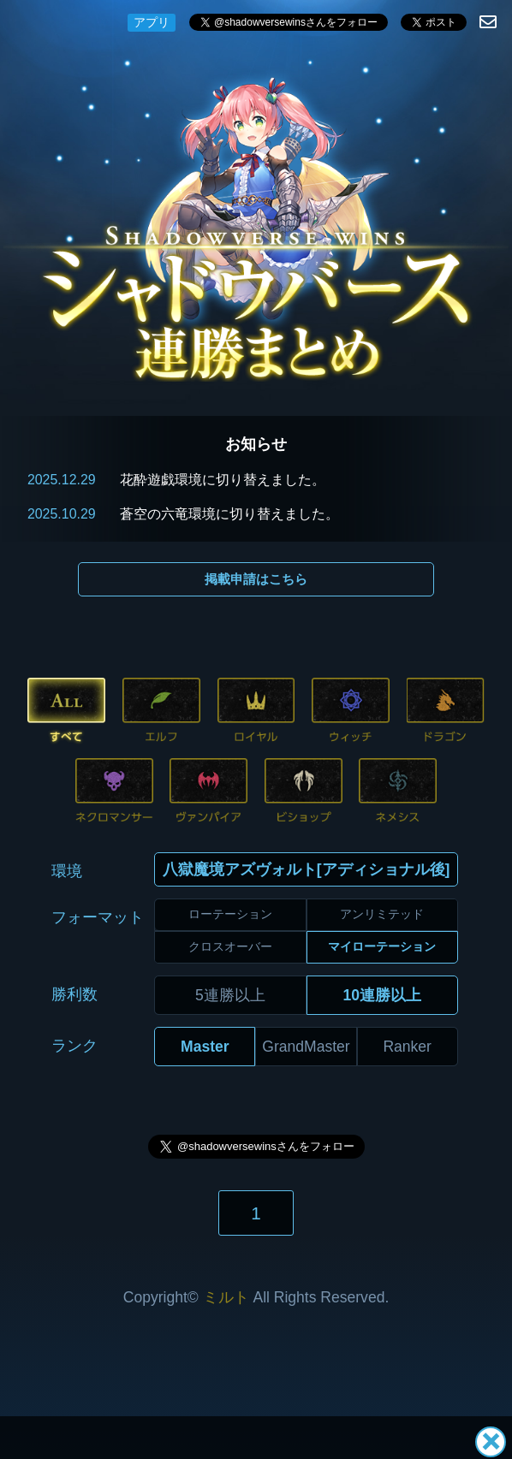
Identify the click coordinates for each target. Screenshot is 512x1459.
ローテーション (230, 914)
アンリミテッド (382, 914)
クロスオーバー (230, 946)
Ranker (407, 1046)
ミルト (226, 1297)
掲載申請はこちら (256, 579)
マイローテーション (382, 946)
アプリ (152, 22)
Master (205, 1046)
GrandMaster (305, 1046)
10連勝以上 (381, 995)
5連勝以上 (230, 995)
